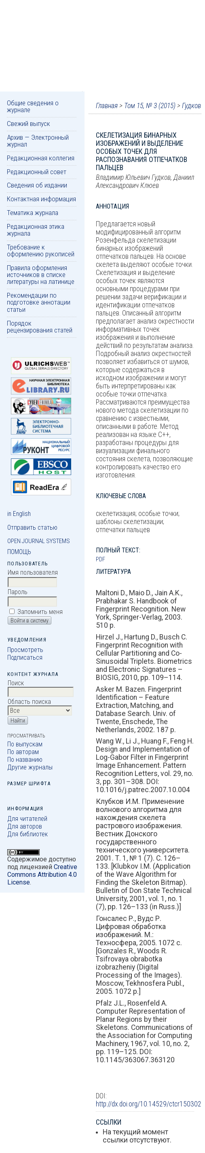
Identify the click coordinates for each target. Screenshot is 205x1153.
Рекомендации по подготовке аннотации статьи (38, 302)
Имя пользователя (33, 572)
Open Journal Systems (38, 541)
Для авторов (24, 826)
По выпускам (24, 744)
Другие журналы (30, 767)
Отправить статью (32, 527)
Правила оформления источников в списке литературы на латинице (40, 275)
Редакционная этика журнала (35, 229)
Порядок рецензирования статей (39, 326)
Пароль (17, 592)
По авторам (23, 752)
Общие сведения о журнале (33, 106)
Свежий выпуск (28, 123)
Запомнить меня (40, 612)
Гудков (191, 106)
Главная (107, 106)
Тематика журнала (32, 213)
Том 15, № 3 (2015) (149, 106)
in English (19, 514)
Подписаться (24, 657)
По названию (24, 759)
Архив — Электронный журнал (38, 140)
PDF (100, 559)
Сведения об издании (37, 185)
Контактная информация (41, 199)
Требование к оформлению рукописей (40, 250)
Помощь (19, 552)
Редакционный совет (36, 172)
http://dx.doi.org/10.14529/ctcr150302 (148, 1104)
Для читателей (27, 819)
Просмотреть (25, 650)
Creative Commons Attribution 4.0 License (42, 874)
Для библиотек (27, 834)
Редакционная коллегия (40, 158)
